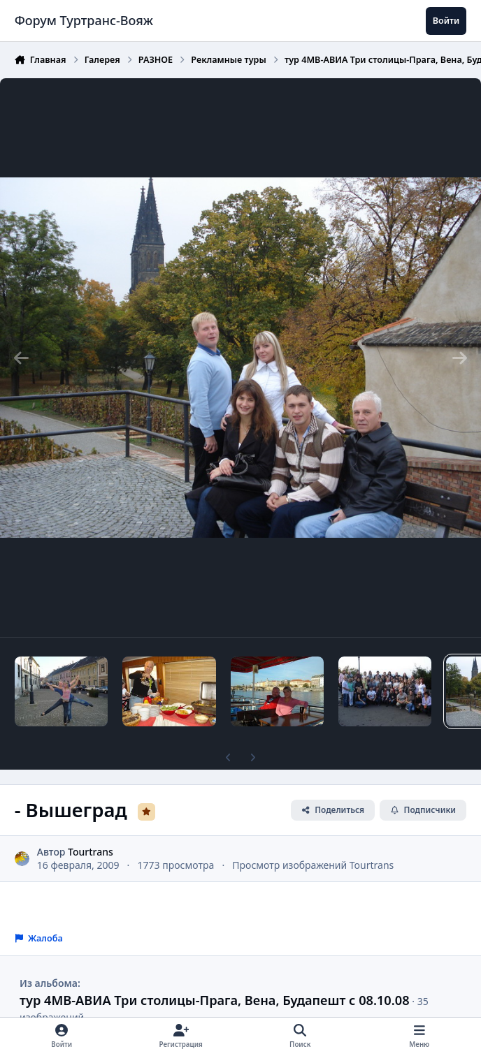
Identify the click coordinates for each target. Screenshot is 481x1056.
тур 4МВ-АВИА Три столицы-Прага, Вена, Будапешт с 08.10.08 (215, 1000)
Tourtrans (90, 851)
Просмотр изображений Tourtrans (313, 865)
